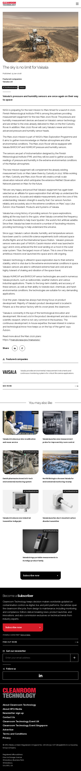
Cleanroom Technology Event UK (21, 721)
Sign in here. (25, 635)
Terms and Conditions (15, 734)
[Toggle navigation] (77, 4)
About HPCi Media (12, 709)
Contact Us (9, 717)
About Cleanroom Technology (19, 705)
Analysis (22, 87)
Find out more (10, 642)
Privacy (7, 738)
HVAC (75, 412)
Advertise (8, 729)
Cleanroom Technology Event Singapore (25, 725)
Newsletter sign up (13, 713)
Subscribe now (31, 575)
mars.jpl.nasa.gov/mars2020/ (25, 340)
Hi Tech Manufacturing (10, 87)
